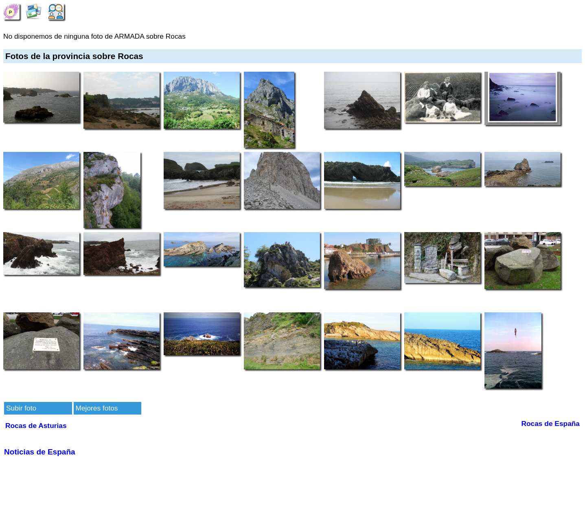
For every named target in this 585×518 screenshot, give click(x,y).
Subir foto (21, 408)
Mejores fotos (97, 408)
